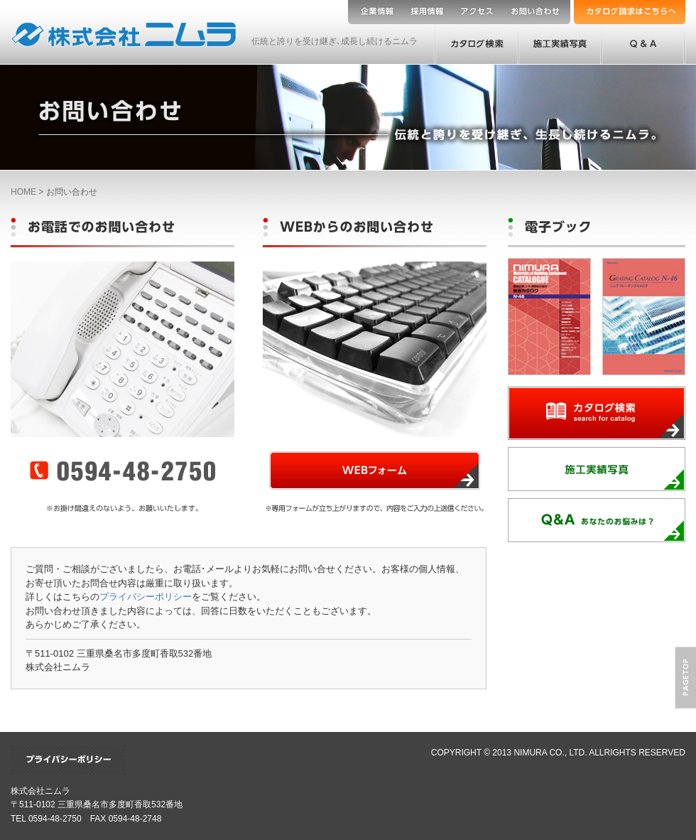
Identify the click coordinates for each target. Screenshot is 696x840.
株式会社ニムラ (40, 791)
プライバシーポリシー (145, 596)
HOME (23, 192)
